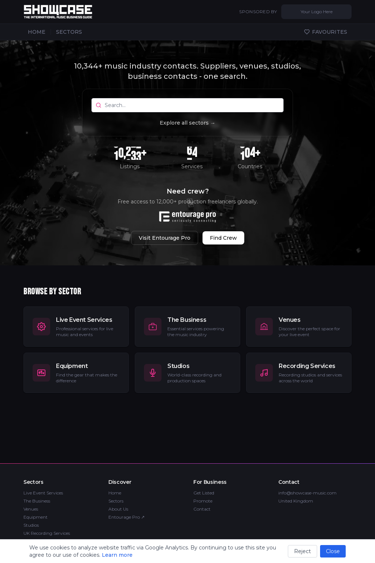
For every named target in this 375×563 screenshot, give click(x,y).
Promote (202, 501)
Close (333, 551)
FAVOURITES (325, 32)
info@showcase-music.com (307, 493)
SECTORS (69, 32)
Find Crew (223, 238)
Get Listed (203, 493)
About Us (118, 509)
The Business (36, 501)
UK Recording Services (46, 533)
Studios (31, 525)
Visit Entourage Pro (164, 238)
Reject (302, 551)
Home (114, 493)
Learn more (117, 555)
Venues (30, 509)
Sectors (115, 501)
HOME (36, 32)
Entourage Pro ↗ (126, 517)
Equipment (35, 517)
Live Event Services (43, 493)
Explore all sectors (187, 122)
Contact (202, 509)
